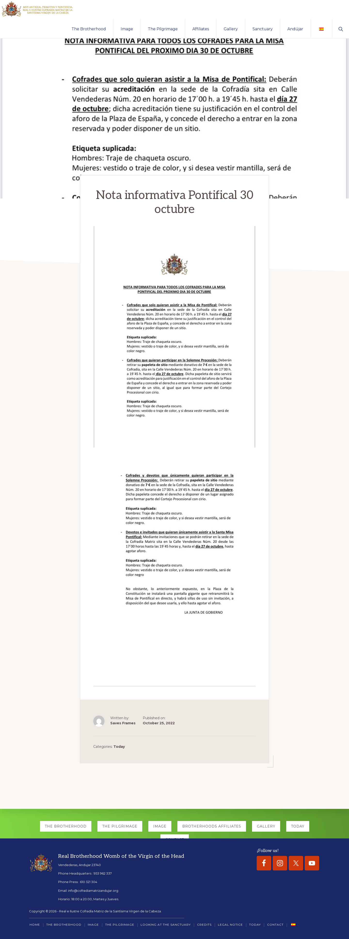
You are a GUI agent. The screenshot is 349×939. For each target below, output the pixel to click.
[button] (340, 29)
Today (119, 746)
